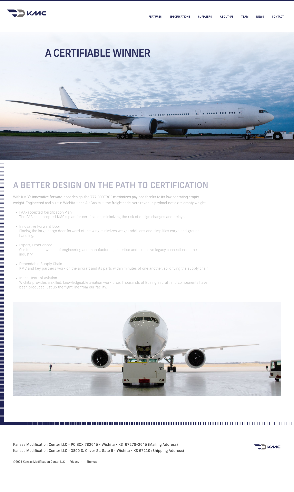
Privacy (74, 462)
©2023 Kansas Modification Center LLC (39, 462)
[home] (27, 13)
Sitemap (92, 462)
